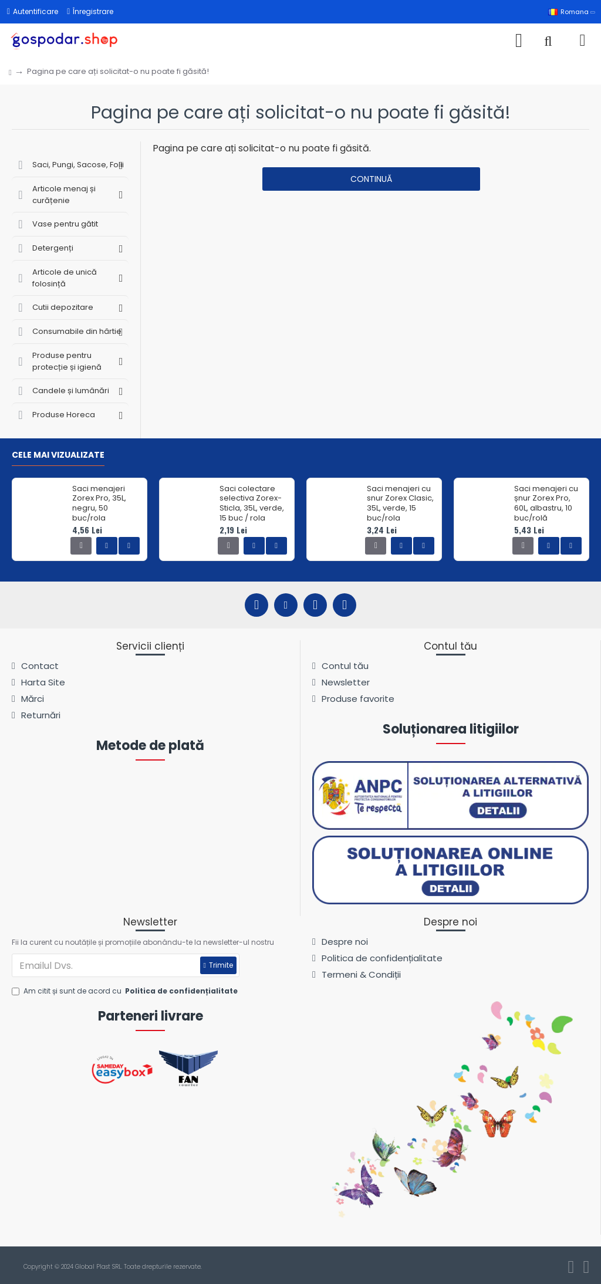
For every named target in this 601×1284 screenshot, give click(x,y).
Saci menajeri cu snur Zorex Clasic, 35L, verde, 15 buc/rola (400, 504)
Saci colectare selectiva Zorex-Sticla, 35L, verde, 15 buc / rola (252, 504)
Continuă (371, 179)
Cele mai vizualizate (58, 455)
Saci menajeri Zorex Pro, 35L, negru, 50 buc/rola (99, 504)
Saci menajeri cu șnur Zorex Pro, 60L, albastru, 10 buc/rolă (546, 504)
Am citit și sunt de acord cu (125, 991)
